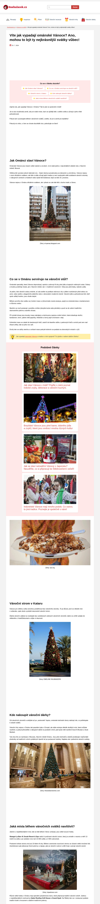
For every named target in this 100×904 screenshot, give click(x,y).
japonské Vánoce (31, 337)
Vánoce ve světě (21, 27)
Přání (38, 20)
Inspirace (24, 20)
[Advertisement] (50, 63)
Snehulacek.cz (11, 27)
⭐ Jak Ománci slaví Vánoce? (32, 88)
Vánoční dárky (88, 20)
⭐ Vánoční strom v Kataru (36, 94)
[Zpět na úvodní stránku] (16, 7)
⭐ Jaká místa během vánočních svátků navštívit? (50, 99)
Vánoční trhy (71, 20)
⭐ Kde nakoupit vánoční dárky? (61, 94)
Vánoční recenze (53, 20)
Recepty (11, 20)
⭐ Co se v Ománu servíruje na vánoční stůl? (62, 88)
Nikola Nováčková (23, 881)
